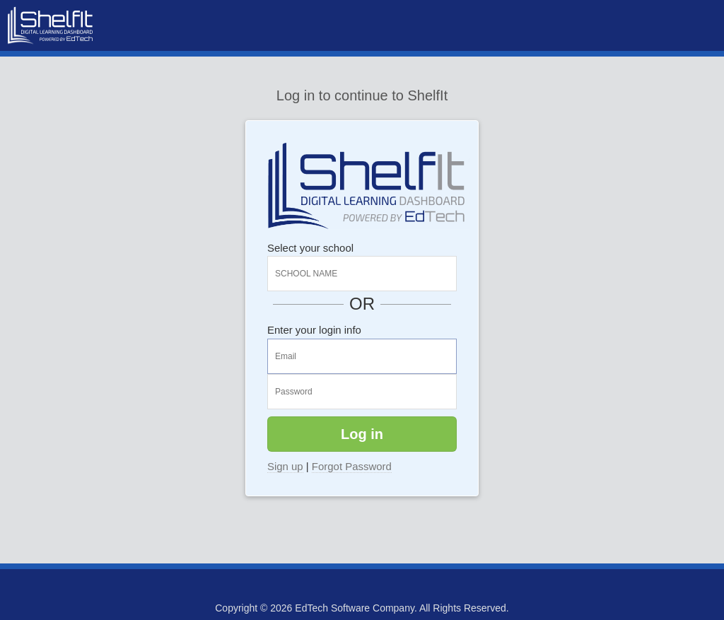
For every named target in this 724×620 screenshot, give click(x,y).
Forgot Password (352, 466)
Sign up (285, 466)
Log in (362, 434)
